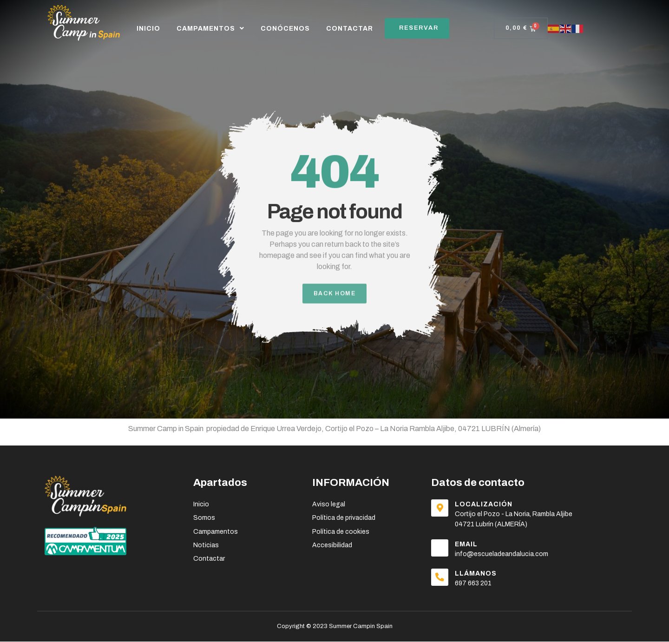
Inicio (148, 28)
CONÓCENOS (285, 28)
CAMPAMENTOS (210, 28)
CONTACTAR (349, 28)
